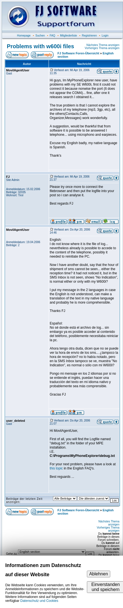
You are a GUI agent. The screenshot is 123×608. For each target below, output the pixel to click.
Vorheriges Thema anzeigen (102, 48)
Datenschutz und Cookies (39, 601)
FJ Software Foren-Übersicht (78, 53)
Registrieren (89, 35)
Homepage (24, 35)
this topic (56, 468)
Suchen (40, 35)
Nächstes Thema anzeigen (102, 45)
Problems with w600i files (40, 46)
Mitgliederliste (68, 35)
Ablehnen (98, 573)
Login (105, 35)
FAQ (52, 35)
